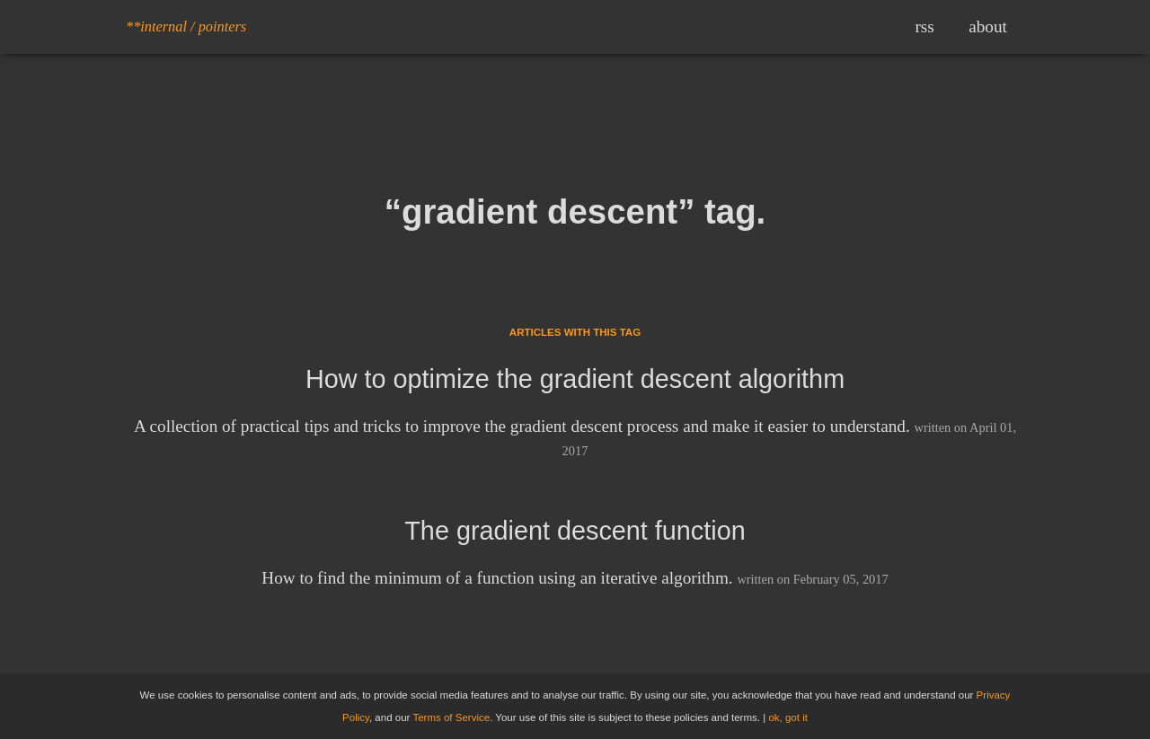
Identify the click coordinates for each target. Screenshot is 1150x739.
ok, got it (788, 717)
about (988, 26)
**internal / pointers (186, 26)
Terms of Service (451, 717)
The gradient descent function (574, 530)
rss (924, 26)
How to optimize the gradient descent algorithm (575, 379)
